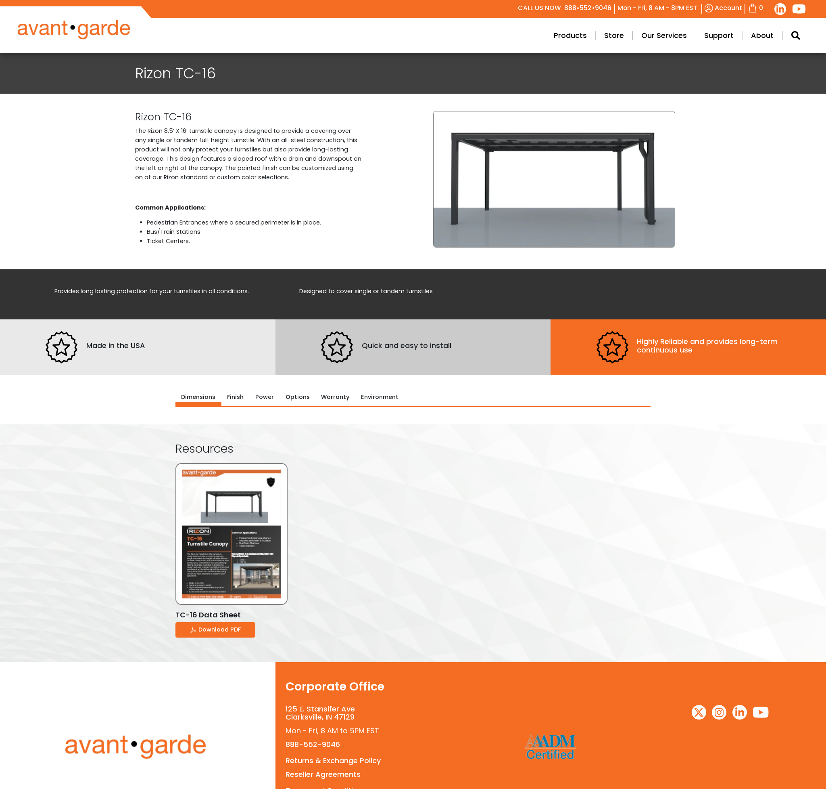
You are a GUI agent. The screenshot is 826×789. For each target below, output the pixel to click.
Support (734, 35)
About (777, 35)
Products (584, 35)
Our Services (678, 35)
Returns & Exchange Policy (333, 760)
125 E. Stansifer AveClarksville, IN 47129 (320, 713)
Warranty (335, 397)
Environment (379, 397)
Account (723, 8)
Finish (235, 397)
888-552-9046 (313, 744)
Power (264, 397)
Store (628, 35)
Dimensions (198, 397)
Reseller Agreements (323, 774)
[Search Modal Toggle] (810, 35)
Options (298, 397)
